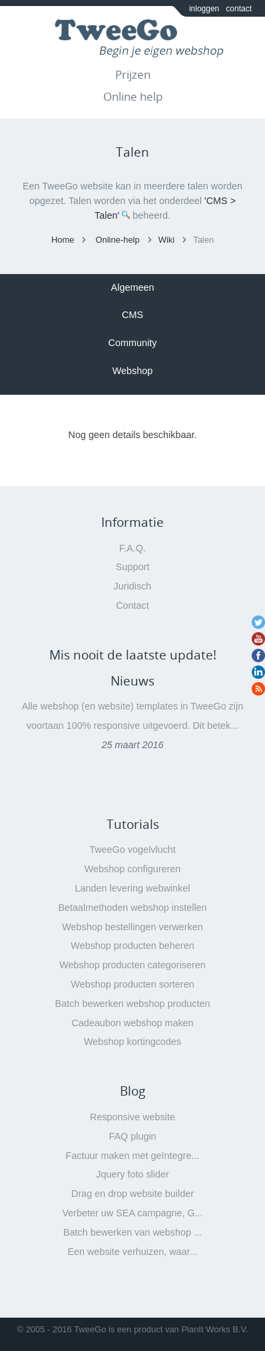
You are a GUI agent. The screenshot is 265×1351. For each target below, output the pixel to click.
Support (132, 566)
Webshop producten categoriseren (132, 965)
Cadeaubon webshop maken (132, 1023)
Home (63, 240)
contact (239, 8)
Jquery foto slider (132, 1174)
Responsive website (132, 1117)
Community (133, 342)
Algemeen (132, 287)
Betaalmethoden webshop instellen (132, 907)
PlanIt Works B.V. (214, 1329)
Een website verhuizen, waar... (132, 1251)
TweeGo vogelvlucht (132, 849)
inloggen (204, 8)
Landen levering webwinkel (132, 888)
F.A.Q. (132, 548)
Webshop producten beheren (132, 945)
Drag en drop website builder (132, 1193)
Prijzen (132, 74)
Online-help (117, 240)
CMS (132, 314)
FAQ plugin (132, 1136)
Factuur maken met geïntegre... (133, 1155)
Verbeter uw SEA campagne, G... (132, 1213)
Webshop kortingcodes (132, 1041)
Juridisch (133, 586)
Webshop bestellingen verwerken (132, 927)
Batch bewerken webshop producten (132, 1003)
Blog (132, 1091)
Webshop (133, 370)
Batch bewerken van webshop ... (132, 1232)
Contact (132, 605)
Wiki (166, 240)
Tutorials (133, 824)
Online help (132, 96)
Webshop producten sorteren (132, 984)
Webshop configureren (133, 869)
